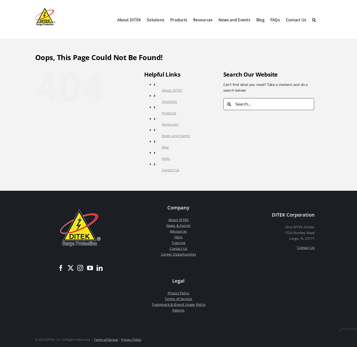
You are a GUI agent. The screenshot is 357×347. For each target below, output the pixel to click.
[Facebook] (61, 268)
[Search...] (268, 104)
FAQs (166, 158)
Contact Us (171, 170)
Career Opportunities (178, 254)
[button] (314, 19)
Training (179, 243)
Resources (170, 124)
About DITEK (172, 90)
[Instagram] (80, 268)
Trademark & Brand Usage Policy (178, 304)
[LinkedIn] (100, 268)
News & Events (178, 225)
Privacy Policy (179, 293)
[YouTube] (90, 268)
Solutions (169, 101)
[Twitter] (71, 268)
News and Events (176, 136)
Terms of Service (178, 299)
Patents (178, 310)
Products (169, 113)
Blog (165, 147)
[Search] (229, 104)
